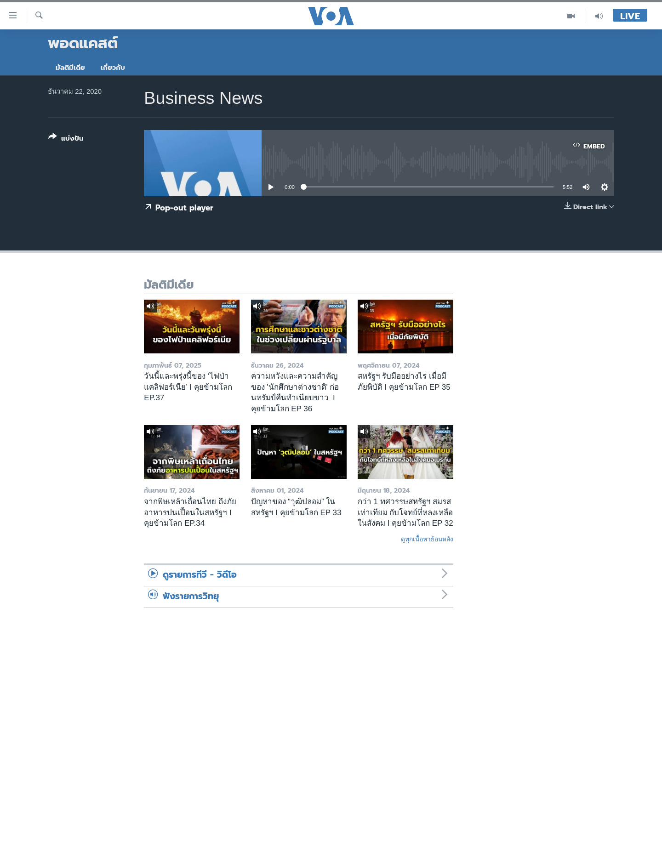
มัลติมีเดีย (70, 68)
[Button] (66, 139)
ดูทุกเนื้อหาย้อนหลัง (427, 539)
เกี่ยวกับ (113, 68)
